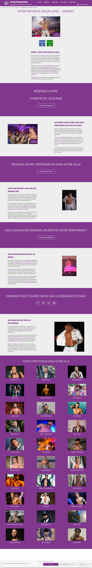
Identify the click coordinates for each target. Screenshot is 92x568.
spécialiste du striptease (31, 267)
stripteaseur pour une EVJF (29, 211)
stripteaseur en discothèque (17, 348)
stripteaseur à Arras (65, 141)
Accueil (39, 2)
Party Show (55, 2)
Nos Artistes (63, 2)
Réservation (73, 2)
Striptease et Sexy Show (10, 7)
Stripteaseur (18, 7)
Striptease (47, 2)
